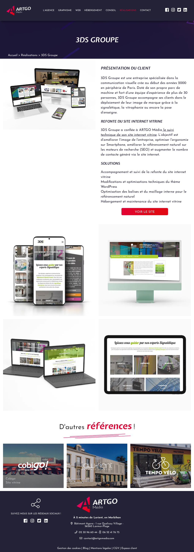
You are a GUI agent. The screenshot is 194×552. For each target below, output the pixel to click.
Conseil (111, 10)
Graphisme (65, 10)
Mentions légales (101, 548)
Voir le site (145, 211)
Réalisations (128, 10)
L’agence (48, 10)
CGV (116, 548)
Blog (85, 548)
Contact (145, 10)
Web (78, 10)
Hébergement (93, 10)
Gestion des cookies (69, 548)
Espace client (129, 548)
